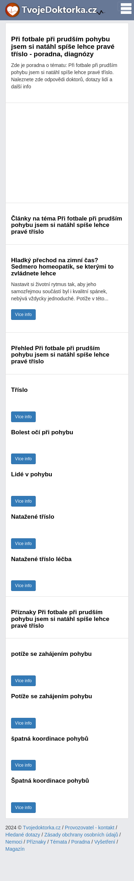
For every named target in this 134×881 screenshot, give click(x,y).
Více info (23, 314)
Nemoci (13, 842)
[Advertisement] (67, 152)
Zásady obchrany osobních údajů (81, 835)
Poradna (80, 842)
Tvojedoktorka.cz (42, 827)
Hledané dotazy (22, 835)
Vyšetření (104, 842)
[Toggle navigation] (124, 6)
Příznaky (36, 842)
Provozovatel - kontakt (90, 827)
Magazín (15, 849)
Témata (58, 842)
